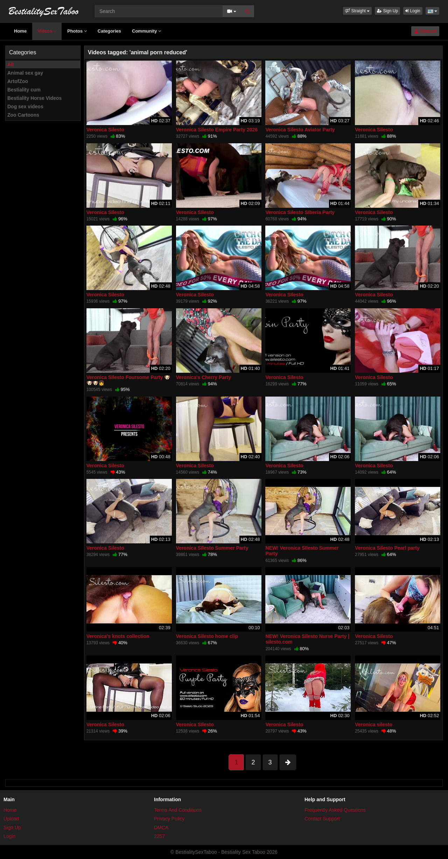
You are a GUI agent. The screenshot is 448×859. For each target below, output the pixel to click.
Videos (46, 31)
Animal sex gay (25, 73)
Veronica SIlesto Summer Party (212, 548)
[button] (357, 11)
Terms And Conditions (178, 810)
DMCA (161, 827)
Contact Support (322, 819)
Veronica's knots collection (117, 636)
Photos (77, 31)
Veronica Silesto (105, 129)
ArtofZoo (17, 81)
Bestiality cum (24, 89)
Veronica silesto (373, 724)
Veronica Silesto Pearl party (387, 548)
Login (412, 10)
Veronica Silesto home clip (207, 636)
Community (146, 31)
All (10, 64)
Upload (425, 31)
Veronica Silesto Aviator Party (300, 129)
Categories (109, 31)
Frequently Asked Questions (335, 810)
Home (20, 31)
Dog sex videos (25, 106)
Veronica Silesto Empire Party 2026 (217, 129)
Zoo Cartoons (23, 115)
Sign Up (387, 10)
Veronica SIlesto (105, 212)
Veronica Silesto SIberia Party (300, 212)
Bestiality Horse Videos (34, 98)
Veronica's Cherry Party (203, 377)
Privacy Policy (169, 819)
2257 (159, 836)
